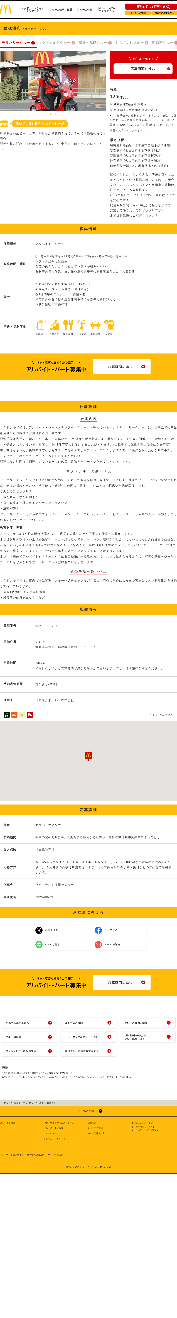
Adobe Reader (126, 1077)
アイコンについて (161, 714)
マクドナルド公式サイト (12, 1155)
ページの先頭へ (87, 1111)
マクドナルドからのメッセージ (32, 9)
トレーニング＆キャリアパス (106, 9)
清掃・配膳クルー (93, 42)
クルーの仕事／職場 (60, 9)
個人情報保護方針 (35, 1155)
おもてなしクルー (129, 42)
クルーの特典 (84, 9)
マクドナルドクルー (54, 42)
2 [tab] (56, 114)
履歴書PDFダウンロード (61, 1073)
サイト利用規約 (55, 1155)
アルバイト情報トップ (10, 1123)
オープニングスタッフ (142, 1123)
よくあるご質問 (138, 13)
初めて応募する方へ (164, 13)
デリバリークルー (16, 42)
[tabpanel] (53, 81)
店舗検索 (92, 1123)
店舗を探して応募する (151, 6)
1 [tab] (50, 114)
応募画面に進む (143, 69)
